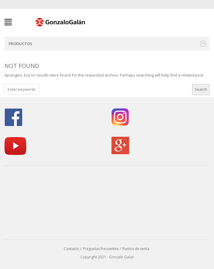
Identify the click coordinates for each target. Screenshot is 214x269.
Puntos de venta (135, 248)
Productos (107, 43)
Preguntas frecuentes (101, 248)
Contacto (71, 248)
